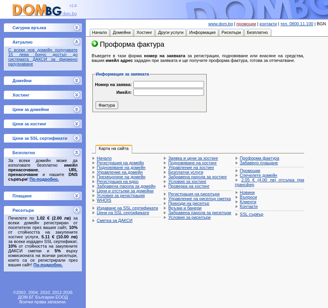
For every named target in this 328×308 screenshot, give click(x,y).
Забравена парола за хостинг (197, 176)
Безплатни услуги (185, 172)
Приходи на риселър (188, 203)
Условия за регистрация (121, 195)
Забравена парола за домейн (126, 186)
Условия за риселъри (189, 217)
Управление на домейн (120, 172)
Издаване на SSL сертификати (127, 208)
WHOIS (104, 200)
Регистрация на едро (117, 181)
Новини (247, 192)
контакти (268, 23)
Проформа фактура (259, 158)
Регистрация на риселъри (194, 194)
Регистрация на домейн (120, 162)
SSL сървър (251, 214)
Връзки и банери (184, 208)
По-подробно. (44, 179)
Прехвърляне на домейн (121, 176)
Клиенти (248, 201)
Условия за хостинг (187, 181)
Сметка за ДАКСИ (115, 220)
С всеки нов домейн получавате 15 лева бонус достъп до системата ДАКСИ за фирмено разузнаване (43, 57)
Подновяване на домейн (121, 167)
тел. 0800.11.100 (296, 23)
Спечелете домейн (258, 175)
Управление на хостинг (191, 167)
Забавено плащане (259, 162)
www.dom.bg (220, 23)
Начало (104, 158)
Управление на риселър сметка (199, 198)
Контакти (249, 206)
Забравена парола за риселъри (199, 212)
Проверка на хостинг (188, 186)
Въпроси (248, 197)
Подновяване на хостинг (192, 162)
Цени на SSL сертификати (123, 212)
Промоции (250, 170)
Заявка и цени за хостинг (193, 158)
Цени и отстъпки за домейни (125, 190)
